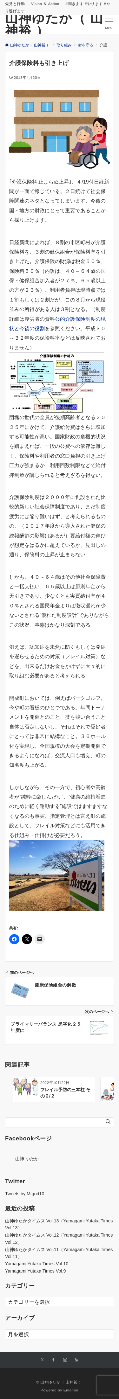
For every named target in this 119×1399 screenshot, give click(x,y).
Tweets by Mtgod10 (24, 1193)
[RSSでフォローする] (76, 1360)
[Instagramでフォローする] (65, 1360)
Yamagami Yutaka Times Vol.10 (36, 1263)
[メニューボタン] (109, 24)
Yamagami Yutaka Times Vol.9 (35, 1270)
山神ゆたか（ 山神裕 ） (54, 24)
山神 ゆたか (27, 1158)
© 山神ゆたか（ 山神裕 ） (59, 1382)
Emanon (70, 1390)
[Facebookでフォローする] (54, 1360)
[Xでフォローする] (42, 1360)
